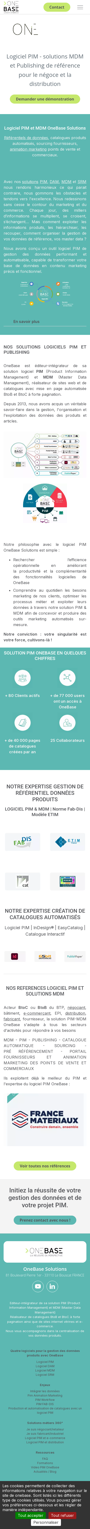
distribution (75, 1013)
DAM (54, 181)
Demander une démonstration (45, 99)
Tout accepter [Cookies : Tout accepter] (30, 1515)
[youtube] (38, 1286)
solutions (30, 181)
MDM (66, 181)
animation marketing (28, 149)
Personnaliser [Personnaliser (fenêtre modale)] (46, 1522)
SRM (82, 181)
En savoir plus (24, 321)
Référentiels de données (26, 137)
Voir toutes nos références (45, 1166)
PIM (43, 181)
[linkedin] (52, 1286)
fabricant (12, 1019)
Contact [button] (56, 7)
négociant (76, 1007)
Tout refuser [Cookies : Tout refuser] (62, 1515)
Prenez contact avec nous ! (45, 1220)
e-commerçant (37, 1013)
